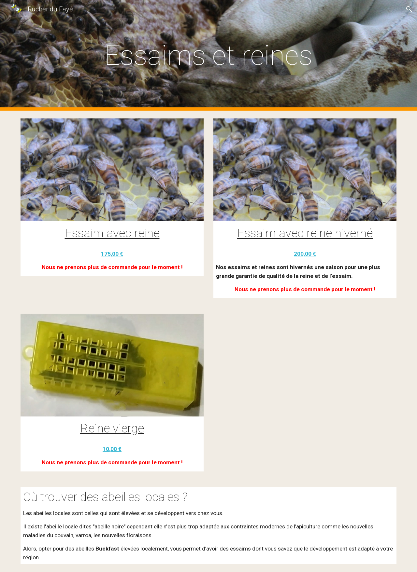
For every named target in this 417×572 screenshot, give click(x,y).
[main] (208, 55)
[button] (409, 9)
